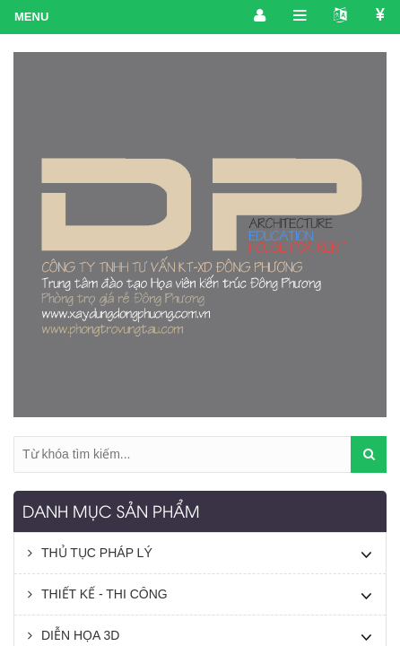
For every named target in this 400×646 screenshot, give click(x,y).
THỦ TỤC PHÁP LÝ (90, 553)
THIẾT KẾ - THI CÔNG (98, 594)
